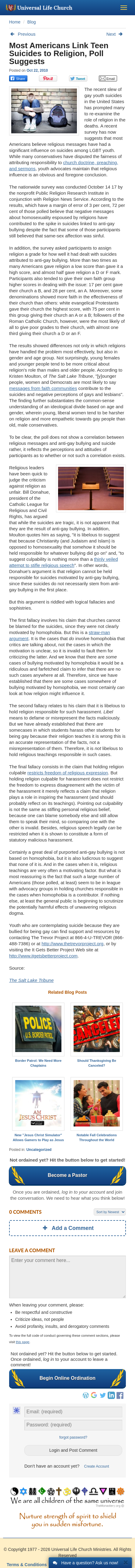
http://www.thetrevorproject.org (72, 943)
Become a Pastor (67, 1175)
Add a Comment (67, 1228)
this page (22, 1342)
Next (116, 34)
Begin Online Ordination (67, 1378)
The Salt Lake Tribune (31, 980)
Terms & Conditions (27, 1564)
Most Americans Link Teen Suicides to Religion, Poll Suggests (59, 53)
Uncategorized (39, 1150)
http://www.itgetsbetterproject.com (43, 955)
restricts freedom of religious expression (67, 772)
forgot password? (73, 1437)
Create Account (96, 1466)
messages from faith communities (43, 388)
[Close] (125, 1562)
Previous (22, 34)
